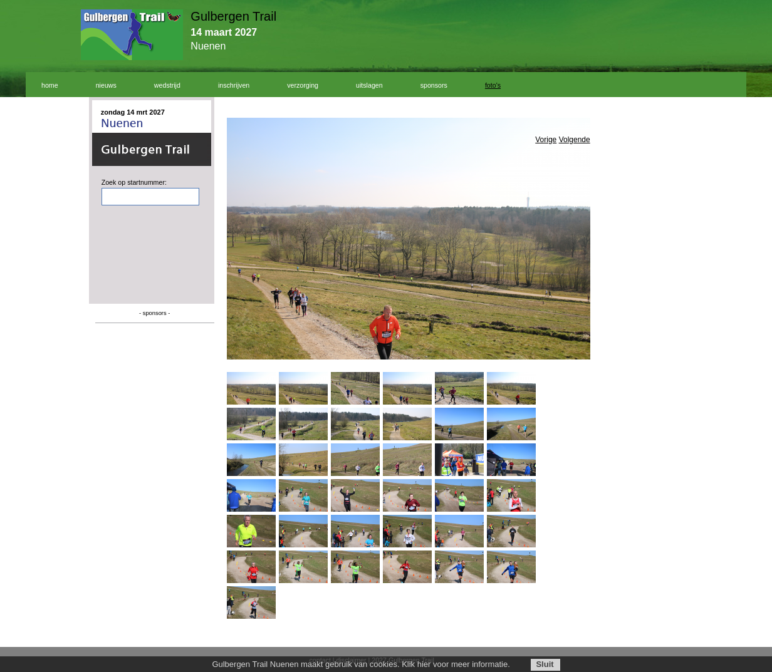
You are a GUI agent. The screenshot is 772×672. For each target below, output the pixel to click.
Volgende (574, 139)
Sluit (544, 664)
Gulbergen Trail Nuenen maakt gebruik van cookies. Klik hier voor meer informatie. (360, 664)
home (49, 85)
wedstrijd (167, 85)
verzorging (302, 85)
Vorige (545, 139)
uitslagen (369, 85)
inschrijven (233, 85)
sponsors (433, 85)
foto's (493, 85)
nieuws (106, 85)
